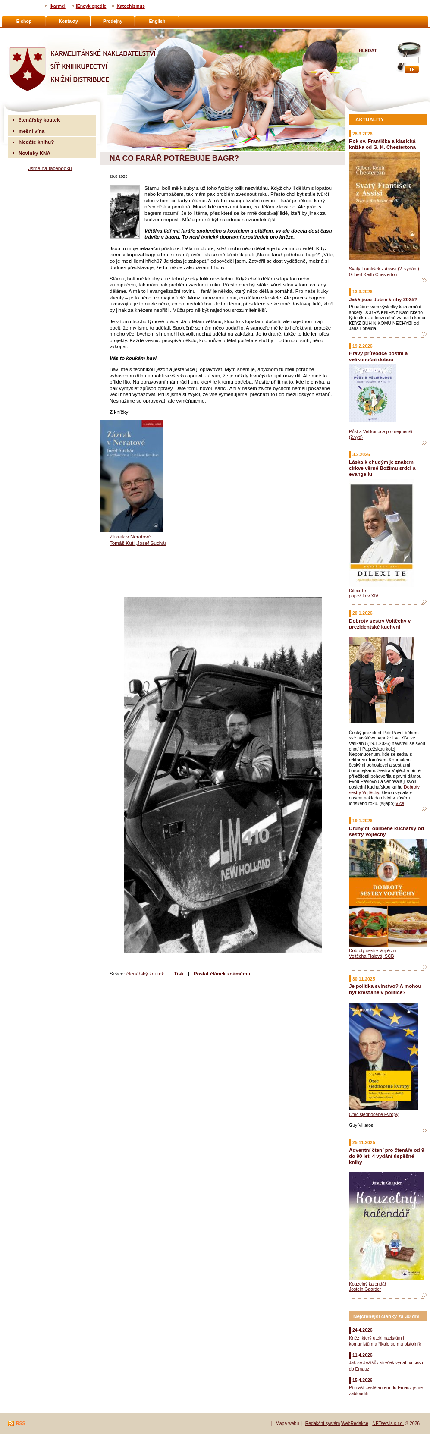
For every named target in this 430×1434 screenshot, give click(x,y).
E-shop (24, 21)
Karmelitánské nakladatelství (41, 32)
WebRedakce (354, 1423)
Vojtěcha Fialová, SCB (371, 956)
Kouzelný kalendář (367, 1283)
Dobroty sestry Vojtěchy (372, 950)
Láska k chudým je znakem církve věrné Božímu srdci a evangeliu (382, 468)
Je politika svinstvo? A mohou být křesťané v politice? (385, 989)
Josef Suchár (151, 543)
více (400, 803)
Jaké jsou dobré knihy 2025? (383, 299)
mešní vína (31, 131)
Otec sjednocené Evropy (373, 1114)
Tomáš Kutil (122, 543)
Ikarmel (58, 6)
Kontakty (68, 21)
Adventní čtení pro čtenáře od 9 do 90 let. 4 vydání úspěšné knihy (386, 1156)
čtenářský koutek (145, 973)
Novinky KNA (34, 153)
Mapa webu (287, 1423)
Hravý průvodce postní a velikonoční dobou (378, 356)
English (157, 21)
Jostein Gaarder (365, 1289)
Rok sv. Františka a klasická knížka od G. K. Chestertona (382, 144)
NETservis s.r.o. (388, 1423)
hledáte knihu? (36, 142)
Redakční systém (322, 1423)
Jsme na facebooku (50, 168)
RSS (20, 1423)
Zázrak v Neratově (130, 536)
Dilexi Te (357, 590)
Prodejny (112, 21)
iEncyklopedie (91, 6)
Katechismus (130, 6)
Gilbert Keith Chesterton (373, 274)
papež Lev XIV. (364, 595)
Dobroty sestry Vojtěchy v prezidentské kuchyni (380, 623)
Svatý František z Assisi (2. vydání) (384, 268)
